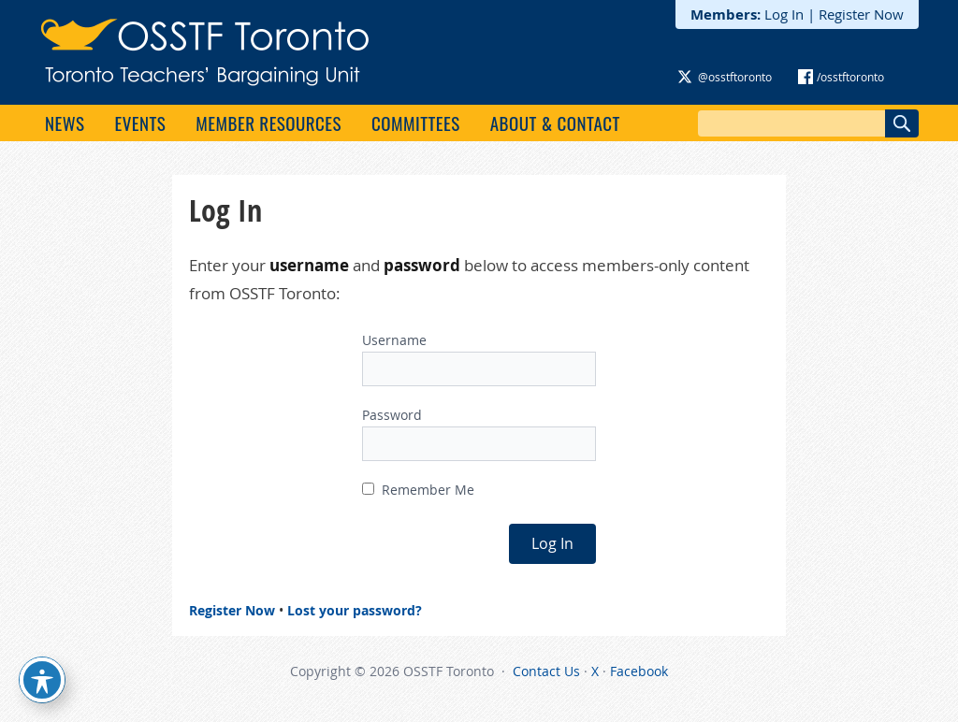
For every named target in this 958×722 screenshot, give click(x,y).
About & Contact (555, 122)
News (64, 122)
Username (394, 340)
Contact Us (546, 671)
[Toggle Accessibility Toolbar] (42, 679)
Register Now (861, 14)
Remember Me (418, 489)
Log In (784, 14)
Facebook (639, 671)
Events (140, 122)
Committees (415, 122)
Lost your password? (354, 610)
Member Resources (268, 122)
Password (392, 415)
